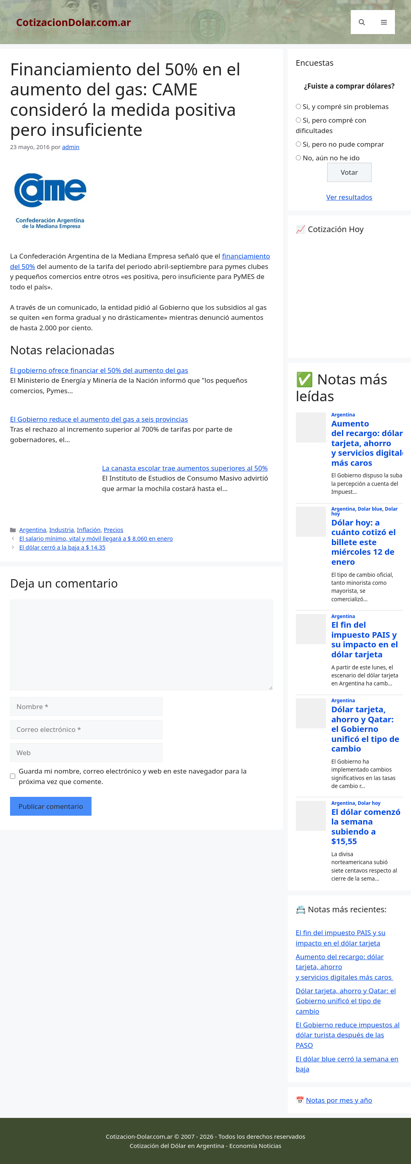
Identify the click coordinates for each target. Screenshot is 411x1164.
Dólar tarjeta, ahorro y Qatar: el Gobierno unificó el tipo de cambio (365, 728)
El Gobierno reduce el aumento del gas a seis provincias (99, 419)
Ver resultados (349, 197)
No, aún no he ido (331, 157)
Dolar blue (370, 508)
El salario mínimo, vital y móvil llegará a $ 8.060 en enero (96, 538)
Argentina (32, 530)
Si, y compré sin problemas (346, 106)
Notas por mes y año (339, 1100)
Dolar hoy (369, 803)
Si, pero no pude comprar (343, 144)
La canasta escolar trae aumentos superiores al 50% (185, 468)
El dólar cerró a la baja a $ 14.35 (62, 547)
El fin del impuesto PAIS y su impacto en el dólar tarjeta (364, 639)
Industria (61, 530)
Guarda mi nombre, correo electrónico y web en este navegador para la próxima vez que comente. (133, 776)
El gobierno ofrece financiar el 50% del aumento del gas (99, 370)
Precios (113, 530)
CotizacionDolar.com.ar (73, 22)
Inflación (89, 530)
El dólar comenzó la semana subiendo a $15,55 (366, 826)
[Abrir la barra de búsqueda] (362, 22)
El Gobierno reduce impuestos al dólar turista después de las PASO (348, 1035)
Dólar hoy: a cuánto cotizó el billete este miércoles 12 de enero (363, 541)
